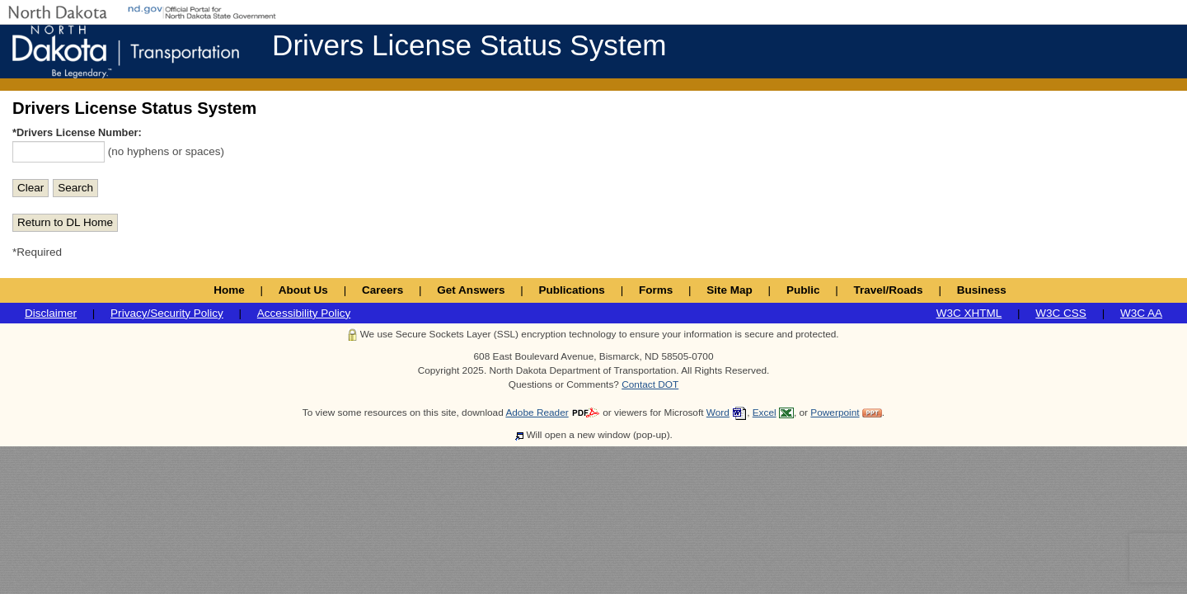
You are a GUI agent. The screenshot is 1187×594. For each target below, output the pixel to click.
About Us (303, 290)
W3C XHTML (969, 313)
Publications (572, 290)
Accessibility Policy (303, 313)
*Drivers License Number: (77, 132)
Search (75, 188)
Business (981, 290)
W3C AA (1141, 313)
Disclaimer (51, 313)
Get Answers (470, 290)
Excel (764, 412)
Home (229, 290)
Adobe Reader (536, 412)
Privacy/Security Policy (166, 313)
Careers (382, 290)
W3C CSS (1060, 313)
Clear (30, 188)
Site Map (729, 290)
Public (803, 290)
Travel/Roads (888, 290)
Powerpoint (834, 412)
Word (718, 412)
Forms (656, 290)
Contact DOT (650, 384)
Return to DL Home (65, 222)
